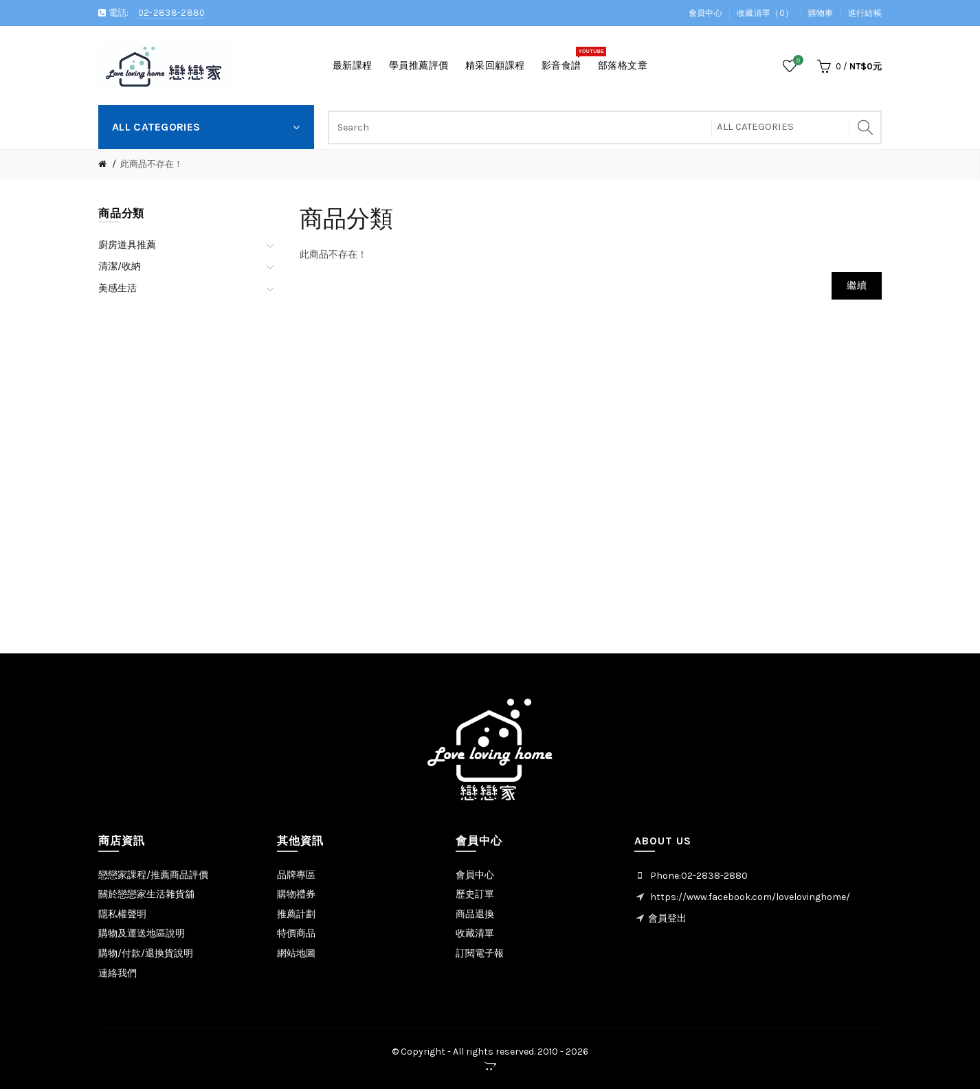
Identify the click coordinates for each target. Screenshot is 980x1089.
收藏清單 (475, 933)
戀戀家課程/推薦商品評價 (153, 875)
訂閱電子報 (480, 953)
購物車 (821, 13)
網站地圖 (296, 953)
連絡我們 (117, 973)
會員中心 (705, 13)
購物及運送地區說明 (141, 933)
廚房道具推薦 (127, 245)
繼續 (857, 285)
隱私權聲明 (122, 914)
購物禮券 (296, 894)
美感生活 (117, 288)
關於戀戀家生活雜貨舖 (146, 894)
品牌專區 (296, 875)
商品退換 (475, 914)
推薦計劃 (296, 914)
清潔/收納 (119, 266)
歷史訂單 (475, 894)
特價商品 (296, 933)
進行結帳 (865, 13)
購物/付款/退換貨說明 (145, 953)
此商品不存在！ (151, 164)
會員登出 (667, 918)
